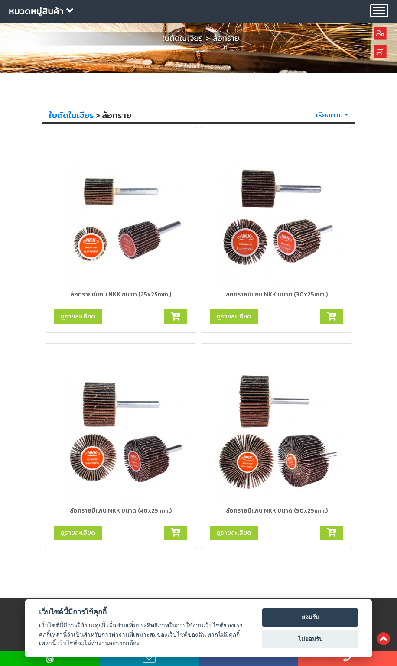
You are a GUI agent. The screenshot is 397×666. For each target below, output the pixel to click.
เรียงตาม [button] (329, 115)
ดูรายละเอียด (77, 316)
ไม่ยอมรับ (310, 639)
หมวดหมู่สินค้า (41, 11)
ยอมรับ (310, 617)
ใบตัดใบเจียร (71, 115)
